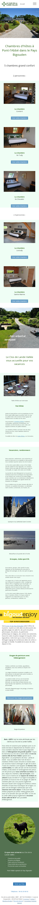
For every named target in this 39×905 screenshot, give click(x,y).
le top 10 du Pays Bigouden (14, 626)
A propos (26, 899)
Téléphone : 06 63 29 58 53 (19, 891)
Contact (32, 899)
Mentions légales (7, 901)
